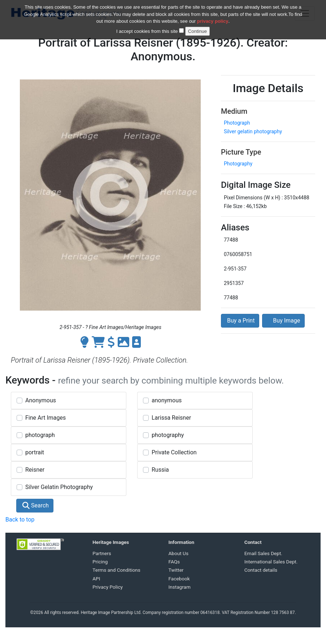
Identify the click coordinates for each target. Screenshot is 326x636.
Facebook (179, 578)
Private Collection (174, 452)
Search (35, 505)
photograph (40, 435)
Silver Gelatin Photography (59, 487)
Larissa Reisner (171, 417)
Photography (238, 163)
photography (168, 435)
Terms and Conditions (116, 570)
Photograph (237, 123)
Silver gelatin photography (253, 131)
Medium (234, 111)
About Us (178, 553)
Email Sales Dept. (263, 553)
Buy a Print (240, 320)
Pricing (100, 561)
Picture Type (241, 152)
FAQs (174, 561)
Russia (160, 469)
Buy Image (283, 320)
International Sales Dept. (271, 561)
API (96, 578)
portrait (34, 452)
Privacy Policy (107, 587)
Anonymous (40, 400)
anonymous (167, 400)
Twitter (176, 570)
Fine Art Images (45, 417)
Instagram (180, 587)
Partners (101, 553)
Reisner (34, 469)
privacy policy (213, 21)
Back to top (19, 519)
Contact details (260, 570)
